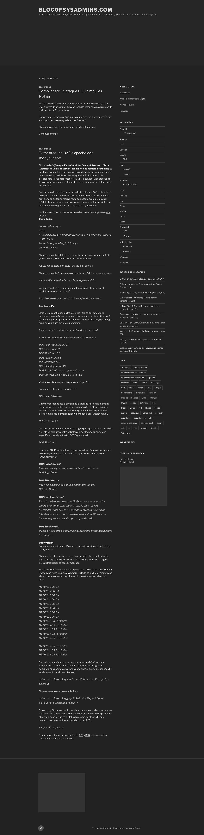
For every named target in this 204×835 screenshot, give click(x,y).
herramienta (126, 393)
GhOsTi (123, 279)
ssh (122, 428)
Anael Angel (125, 292)
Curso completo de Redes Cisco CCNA (146, 279)
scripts (124, 413)
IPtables (126, 236)
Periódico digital (127, 462)
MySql (122, 190)
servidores (126, 418)
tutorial (144, 428)
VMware (127, 251)
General (123, 150)
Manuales (124, 180)
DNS (122, 144)
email (140, 387)
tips (135, 428)
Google (123, 155)
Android (123, 129)
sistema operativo (129, 423)
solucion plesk (147, 423)
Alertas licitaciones (128, 105)
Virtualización (126, 242)
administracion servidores (132, 377)
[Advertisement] (102, 44)
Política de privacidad (101, 828)
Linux (122, 165)
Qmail (122, 216)
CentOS (126, 169)
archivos (125, 382)
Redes (122, 221)
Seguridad (124, 227)
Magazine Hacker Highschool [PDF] (149, 292)
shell (151, 418)
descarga (155, 382)
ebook (132, 387)
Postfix (123, 211)
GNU (149, 387)
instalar (152, 393)
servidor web (140, 418)
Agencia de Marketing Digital (132, 99)
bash (135, 382)
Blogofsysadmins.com (76, 10)
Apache (123, 139)
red (140, 408)
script (157, 408)
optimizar (144, 403)
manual (153, 398)
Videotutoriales (130, 184)
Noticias (123, 195)
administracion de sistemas (133, 372)
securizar (135, 413)
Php (121, 201)
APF (81, 735)
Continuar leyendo (48, 133)
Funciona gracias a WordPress (126, 828)
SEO (125, 159)
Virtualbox (127, 246)
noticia (133, 403)
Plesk (122, 206)
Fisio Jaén (124, 111)
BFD (87, 735)
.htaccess (125, 367)
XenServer (124, 262)
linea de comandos (129, 398)
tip (129, 428)
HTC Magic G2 (129, 133)
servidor (159, 413)
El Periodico (125, 92)
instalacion (140, 393)
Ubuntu (126, 174)
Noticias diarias (126, 459)
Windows (124, 257)
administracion (140, 367)
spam (159, 423)
